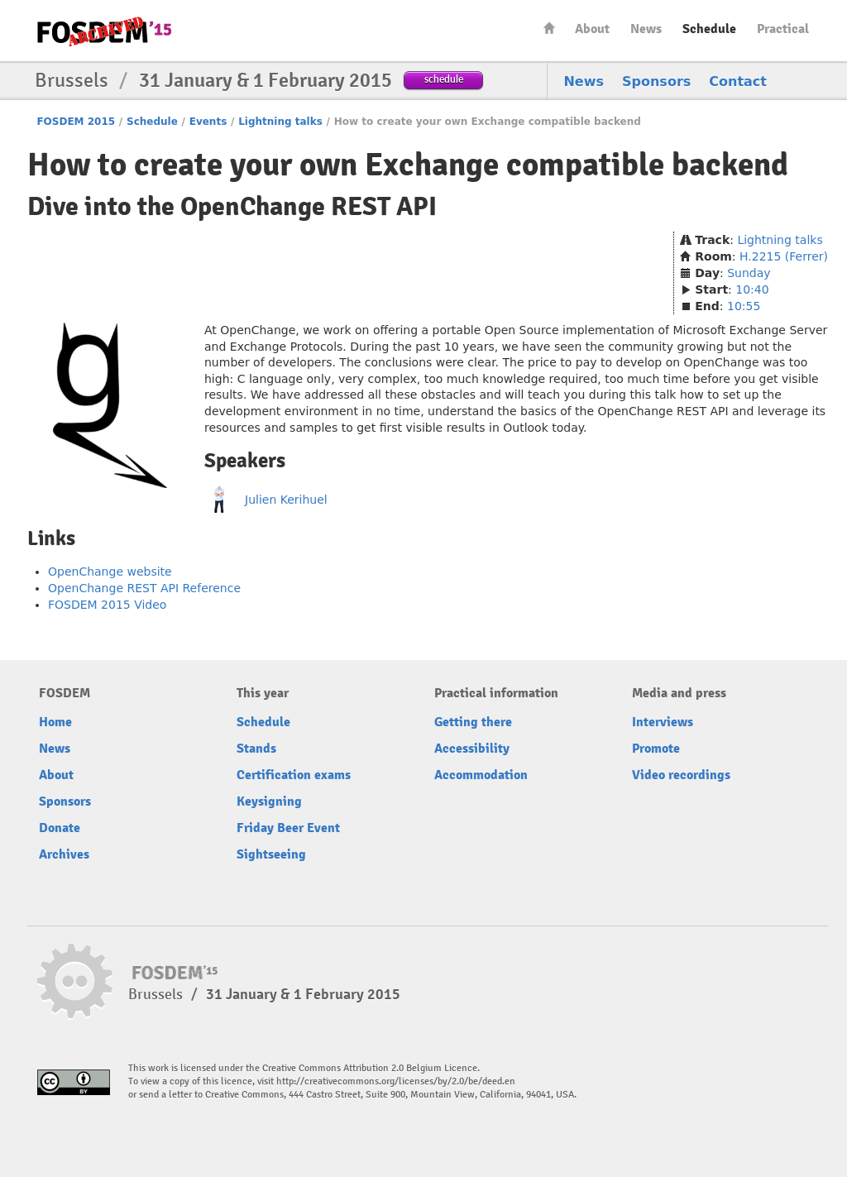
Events (208, 121)
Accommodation (481, 775)
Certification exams (294, 775)
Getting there (473, 722)
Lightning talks (280, 121)
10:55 (743, 306)
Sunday (748, 273)
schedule (443, 79)
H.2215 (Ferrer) (783, 256)
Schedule (709, 29)
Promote (656, 748)
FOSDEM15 (104, 31)
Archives (64, 854)
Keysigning (269, 801)
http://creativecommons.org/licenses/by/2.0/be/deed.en (395, 1081)
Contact (738, 81)
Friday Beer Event (288, 828)
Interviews (662, 722)
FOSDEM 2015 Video (107, 604)
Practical (783, 29)
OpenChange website (110, 571)
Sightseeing (271, 854)
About (592, 29)
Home (549, 28)
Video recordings (681, 775)
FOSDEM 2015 (75, 121)
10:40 (751, 289)
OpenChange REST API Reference (144, 588)
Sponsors (656, 81)
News (646, 29)
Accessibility (472, 748)
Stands (256, 748)
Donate (59, 828)
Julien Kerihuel (286, 499)
